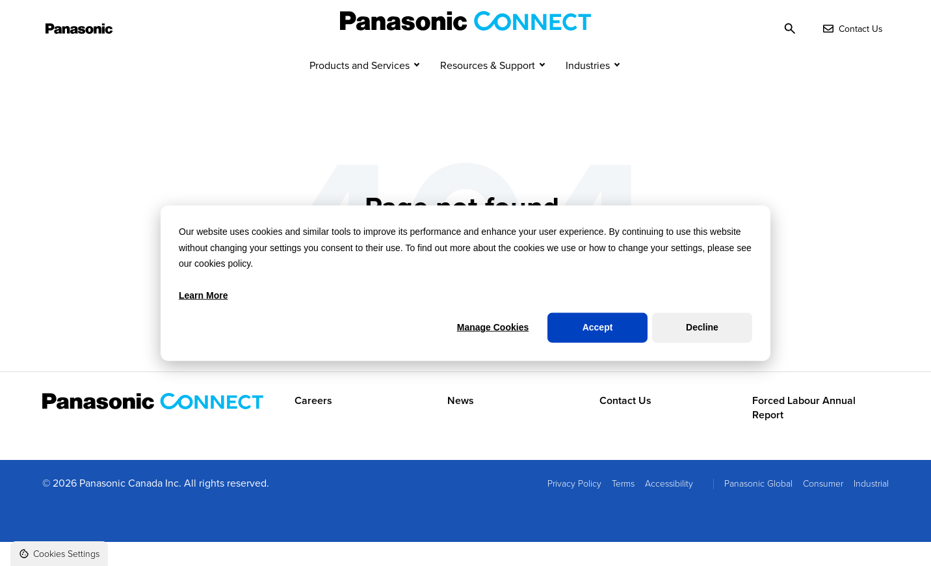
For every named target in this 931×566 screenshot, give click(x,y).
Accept (598, 327)
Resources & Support (487, 90)
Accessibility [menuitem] (669, 507)
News (460, 425)
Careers (313, 425)
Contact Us (625, 425)
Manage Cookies (493, 327)
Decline (702, 327)
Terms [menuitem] (623, 507)
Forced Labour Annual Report (804, 432)
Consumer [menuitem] (823, 507)
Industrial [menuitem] (871, 507)
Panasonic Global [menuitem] (758, 507)
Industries (588, 90)
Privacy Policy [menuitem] (574, 507)
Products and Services (359, 90)
